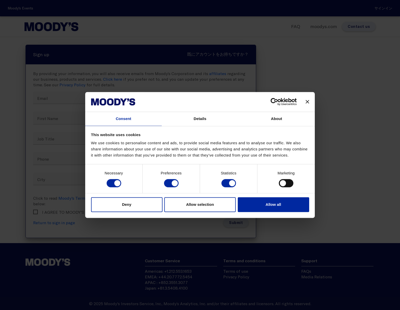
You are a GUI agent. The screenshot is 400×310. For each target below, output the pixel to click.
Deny (126, 204)
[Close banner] (307, 102)
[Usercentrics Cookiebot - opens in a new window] (274, 102)
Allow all (273, 204)
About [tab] (276, 118)
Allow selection (200, 204)
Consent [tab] (123, 118)
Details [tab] (200, 118)
